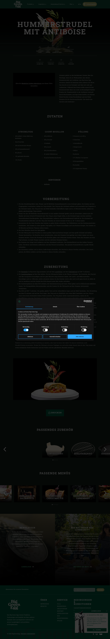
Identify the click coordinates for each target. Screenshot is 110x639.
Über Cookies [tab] (81, 306)
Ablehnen (30, 336)
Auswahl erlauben (55, 336)
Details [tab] (55, 306)
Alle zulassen (80, 336)
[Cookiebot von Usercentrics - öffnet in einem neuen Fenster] (84, 301)
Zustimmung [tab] (29, 306)
